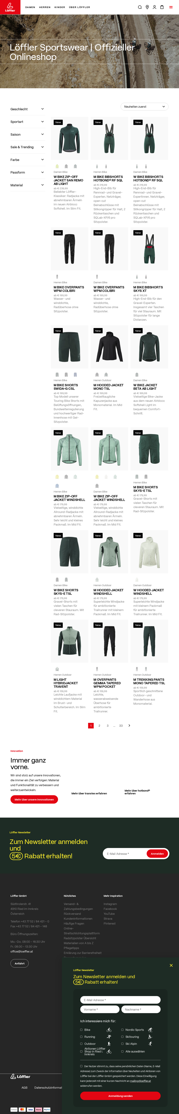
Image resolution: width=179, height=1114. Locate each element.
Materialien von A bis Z (79, 943)
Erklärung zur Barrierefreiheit (83, 953)
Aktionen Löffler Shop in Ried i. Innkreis (98, 1051)
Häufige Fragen (74, 923)
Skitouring (140, 1036)
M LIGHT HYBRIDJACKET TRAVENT (66, 683)
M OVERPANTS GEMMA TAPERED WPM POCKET (107, 683)
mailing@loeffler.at (140, 1081)
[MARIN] (57, 485)
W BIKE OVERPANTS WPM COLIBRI (109, 288)
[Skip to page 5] (114, 725)
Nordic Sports (140, 1029)
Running (98, 1036)
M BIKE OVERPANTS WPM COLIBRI (69, 288)
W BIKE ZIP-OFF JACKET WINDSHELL (109, 497)
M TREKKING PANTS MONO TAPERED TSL (149, 681)
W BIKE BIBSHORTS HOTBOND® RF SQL (148, 178)
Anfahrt (19, 963)
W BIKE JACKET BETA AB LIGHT (145, 386)
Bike (98, 1029)
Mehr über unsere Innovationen (34, 799)
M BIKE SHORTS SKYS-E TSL (145, 488)
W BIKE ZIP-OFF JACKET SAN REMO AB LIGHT (68, 180)
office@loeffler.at (21, 951)
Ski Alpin (140, 1043)
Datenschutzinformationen (51, 1087)
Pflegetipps (71, 948)
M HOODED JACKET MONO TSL (109, 386)
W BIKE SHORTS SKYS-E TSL (66, 591)
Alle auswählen (135, 1051)
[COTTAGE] (75, 476)
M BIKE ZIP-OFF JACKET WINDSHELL (69, 497)
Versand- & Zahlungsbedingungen (78, 906)
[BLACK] (106, 166)
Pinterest (110, 923)
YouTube (109, 913)
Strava (108, 918)
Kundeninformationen (78, 918)
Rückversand (72, 913)
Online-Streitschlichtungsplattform (82, 930)
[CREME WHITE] (106, 476)
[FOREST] (75, 166)
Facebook (110, 909)
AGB (24, 1087)
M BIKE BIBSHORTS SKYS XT (148, 288)
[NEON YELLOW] (57, 166)
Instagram (110, 904)
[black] (66, 166)
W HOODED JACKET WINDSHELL (148, 591)
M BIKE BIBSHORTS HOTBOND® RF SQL (108, 178)
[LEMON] (57, 476)
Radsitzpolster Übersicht (80, 938)
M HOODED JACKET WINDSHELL (109, 591)
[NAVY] (75, 374)
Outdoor (98, 1043)
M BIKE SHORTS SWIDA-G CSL (66, 386)
